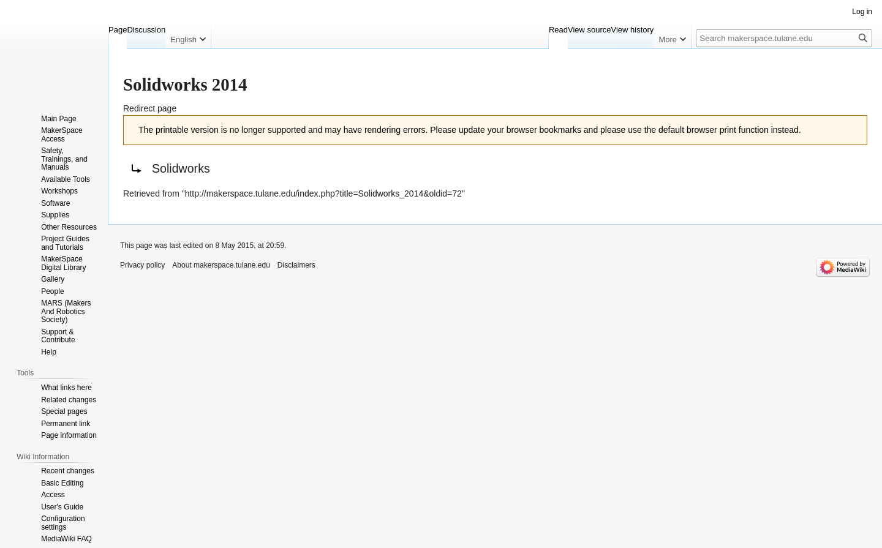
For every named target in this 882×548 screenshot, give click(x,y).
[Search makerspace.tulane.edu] (784, 38)
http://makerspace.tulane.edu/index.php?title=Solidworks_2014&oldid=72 (323, 193)
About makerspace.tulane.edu (221, 265)
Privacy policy (142, 265)
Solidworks (181, 168)
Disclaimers (296, 265)
